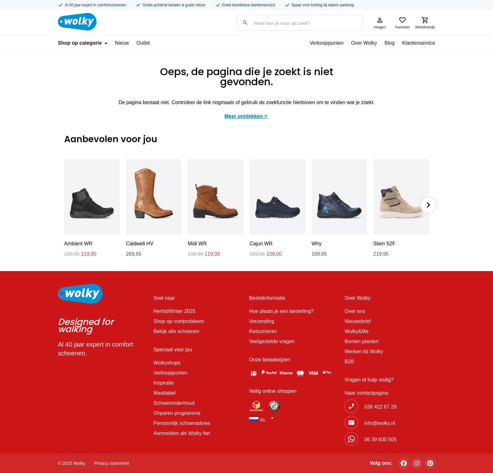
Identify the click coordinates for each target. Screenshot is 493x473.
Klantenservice (418, 43)
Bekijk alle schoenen (176, 331)
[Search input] (293, 23)
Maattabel (164, 393)
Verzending (261, 321)
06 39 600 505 (380, 439)
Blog (390, 43)
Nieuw (122, 43)
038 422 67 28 (380, 406)
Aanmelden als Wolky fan (181, 433)
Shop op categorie (83, 43)
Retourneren (263, 331)
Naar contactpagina (366, 393)
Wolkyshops (166, 362)
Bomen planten (362, 341)
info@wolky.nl (379, 423)
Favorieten (402, 22)
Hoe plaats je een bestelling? (281, 311)
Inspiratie (163, 383)
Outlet (143, 43)
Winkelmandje (425, 22)
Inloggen (380, 22)
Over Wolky (364, 43)
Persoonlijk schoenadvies (181, 423)
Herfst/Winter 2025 (174, 311)
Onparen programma (176, 413)
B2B (349, 361)
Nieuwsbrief (358, 321)
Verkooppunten (327, 43)
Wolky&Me (356, 331)
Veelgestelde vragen (272, 341)
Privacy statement (111, 463)
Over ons (355, 311)
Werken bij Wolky (364, 351)
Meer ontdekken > (246, 116)
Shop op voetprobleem (178, 321)
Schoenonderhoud (174, 403)
